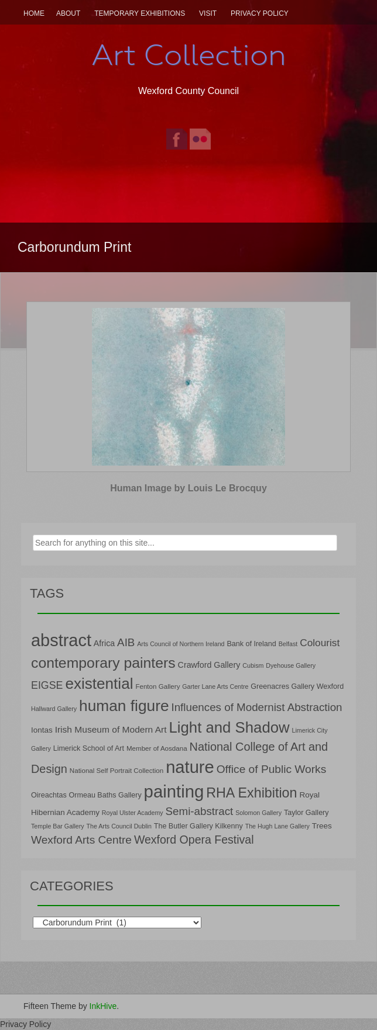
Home (33, 13)
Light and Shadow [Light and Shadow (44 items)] (229, 727)
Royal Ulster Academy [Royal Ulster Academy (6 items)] (132, 812)
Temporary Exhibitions (139, 13)
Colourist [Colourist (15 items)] (320, 642)
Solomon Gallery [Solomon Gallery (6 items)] (258, 812)
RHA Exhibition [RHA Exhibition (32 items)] (251, 792)
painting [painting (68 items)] (174, 791)
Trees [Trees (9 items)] (322, 825)
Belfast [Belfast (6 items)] (288, 643)
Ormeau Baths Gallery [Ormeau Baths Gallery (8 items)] (105, 795)
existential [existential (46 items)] (99, 683)
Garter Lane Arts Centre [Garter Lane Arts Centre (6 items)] (215, 686)
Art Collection (188, 55)
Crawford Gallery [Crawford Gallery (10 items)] (209, 665)
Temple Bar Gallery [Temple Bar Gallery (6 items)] (57, 826)
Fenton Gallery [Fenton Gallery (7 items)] (157, 686)
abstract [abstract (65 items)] (61, 640)
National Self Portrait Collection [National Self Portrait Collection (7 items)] (116, 770)
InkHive (103, 1006)
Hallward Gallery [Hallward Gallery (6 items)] (54, 708)
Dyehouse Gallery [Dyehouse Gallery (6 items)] (291, 665)
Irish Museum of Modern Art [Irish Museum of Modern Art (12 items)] (111, 729)
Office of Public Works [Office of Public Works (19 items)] (272, 769)
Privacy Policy (260, 13)
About (68, 13)
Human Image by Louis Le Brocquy (188, 488)
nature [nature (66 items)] (190, 767)
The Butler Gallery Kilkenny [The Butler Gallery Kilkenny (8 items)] (198, 826)
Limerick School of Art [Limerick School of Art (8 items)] (88, 748)
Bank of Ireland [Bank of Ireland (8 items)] (251, 644)
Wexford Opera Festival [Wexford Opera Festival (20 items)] (194, 839)
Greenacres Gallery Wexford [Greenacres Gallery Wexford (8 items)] (297, 686)
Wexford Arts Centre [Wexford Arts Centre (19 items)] (81, 840)
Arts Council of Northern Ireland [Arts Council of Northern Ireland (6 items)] (180, 643)
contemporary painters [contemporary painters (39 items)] (103, 663)
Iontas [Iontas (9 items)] (42, 730)
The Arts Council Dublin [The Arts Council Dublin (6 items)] (119, 826)
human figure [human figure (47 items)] (124, 706)
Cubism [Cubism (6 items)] (252, 665)
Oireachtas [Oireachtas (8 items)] (49, 795)
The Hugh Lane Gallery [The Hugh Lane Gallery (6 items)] (277, 826)
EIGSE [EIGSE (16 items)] (47, 685)
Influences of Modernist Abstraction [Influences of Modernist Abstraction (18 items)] (256, 707)
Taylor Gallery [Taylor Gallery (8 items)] (306, 813)
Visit (208, 13)
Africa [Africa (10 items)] (104, 643)
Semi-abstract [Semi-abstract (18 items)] (200, 811)
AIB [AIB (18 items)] (126, 642)
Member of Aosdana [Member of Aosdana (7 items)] (156, 748)
